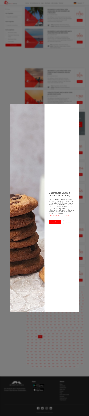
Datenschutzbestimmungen (59, 215)
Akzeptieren (54, 222)
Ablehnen (69, 222)
